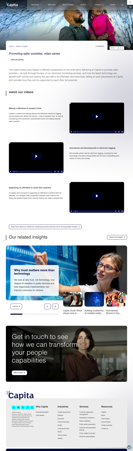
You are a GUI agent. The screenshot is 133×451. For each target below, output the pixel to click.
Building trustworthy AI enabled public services (94, 313)
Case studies (40, 415)
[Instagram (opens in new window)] (23, 407)
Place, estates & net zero (87, 433)
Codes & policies (106, 425)
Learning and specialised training (87, 429)
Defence (60, 415)
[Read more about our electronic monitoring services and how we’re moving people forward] (45, 227)
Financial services (63, 422)
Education (61, 419)
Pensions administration (87, 436)
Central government (64, 412)
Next (55, 306)
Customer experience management (86, 413)
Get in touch (18, 373)
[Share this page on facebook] (120, 48)
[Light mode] (130, 2)
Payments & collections (86, 418)
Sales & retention (84, 421)
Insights (103, 412)
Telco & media (62, 435)
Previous (47, 306)
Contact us (104, 428)
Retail (59, 432)
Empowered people (42, 412)
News (103, 415)
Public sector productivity (87, 424)
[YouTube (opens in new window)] (18, 407)
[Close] (122, 5)
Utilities (60, 438)
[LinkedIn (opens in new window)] (13, 407)
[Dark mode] (130, 7)
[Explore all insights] (117, 237)
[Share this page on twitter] (122, 48)
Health (60, 425)
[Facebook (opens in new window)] (27, 407)
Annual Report (106, 422)
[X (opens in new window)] (32, 407)
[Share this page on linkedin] (119, 48)
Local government (63, 428)
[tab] (16, 314)
